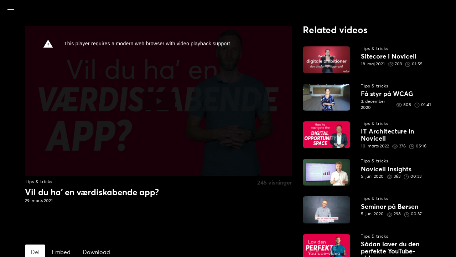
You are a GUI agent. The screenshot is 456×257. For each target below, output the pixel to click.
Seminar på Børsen (390, 207)
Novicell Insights (386, 169)
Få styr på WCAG (387, 94)
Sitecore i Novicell (388, 57)
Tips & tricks (38, 182)
